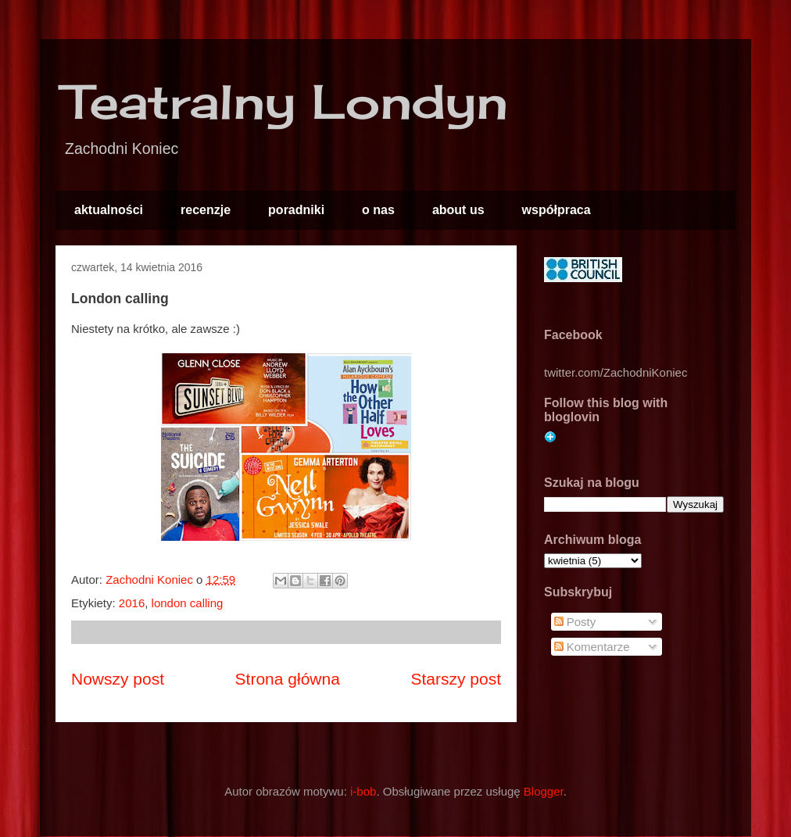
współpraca (556, 209)
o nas (378, 209)
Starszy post (455, 679)
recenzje (206, 209)
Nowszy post (117, 679)
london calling (188, 603)
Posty (575, 621)
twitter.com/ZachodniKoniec (615, 372)
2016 (132, 603)
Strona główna (287, 679)
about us (458, 209)
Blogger (544, 791)
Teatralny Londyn (285, 101)
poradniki (296, 209)
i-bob (363, 791)
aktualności (108, 209)
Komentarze (592, 646)
